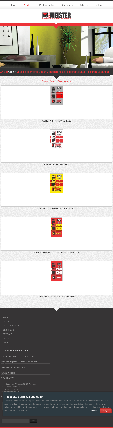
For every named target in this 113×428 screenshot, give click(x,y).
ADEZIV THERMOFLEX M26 (56, 208)
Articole (84, 5)
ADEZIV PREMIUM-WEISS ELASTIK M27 (56, 252)
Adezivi (53, 81)
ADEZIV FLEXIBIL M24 (56, 164)
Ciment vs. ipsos (8, 373)
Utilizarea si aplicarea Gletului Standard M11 (19, 362)
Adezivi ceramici (64, 81)
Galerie (99, 5)
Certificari (68, 5)
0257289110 (12, 389)
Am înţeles (105, 411)
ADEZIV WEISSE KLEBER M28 (56, 296)
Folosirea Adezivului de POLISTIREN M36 (18, 356)
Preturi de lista (47, 5)
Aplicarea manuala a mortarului (13, 367)
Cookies (93, 411)
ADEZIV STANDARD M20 (56, 120)
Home (13, 5)
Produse (28, 5)
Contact (7, 343)
